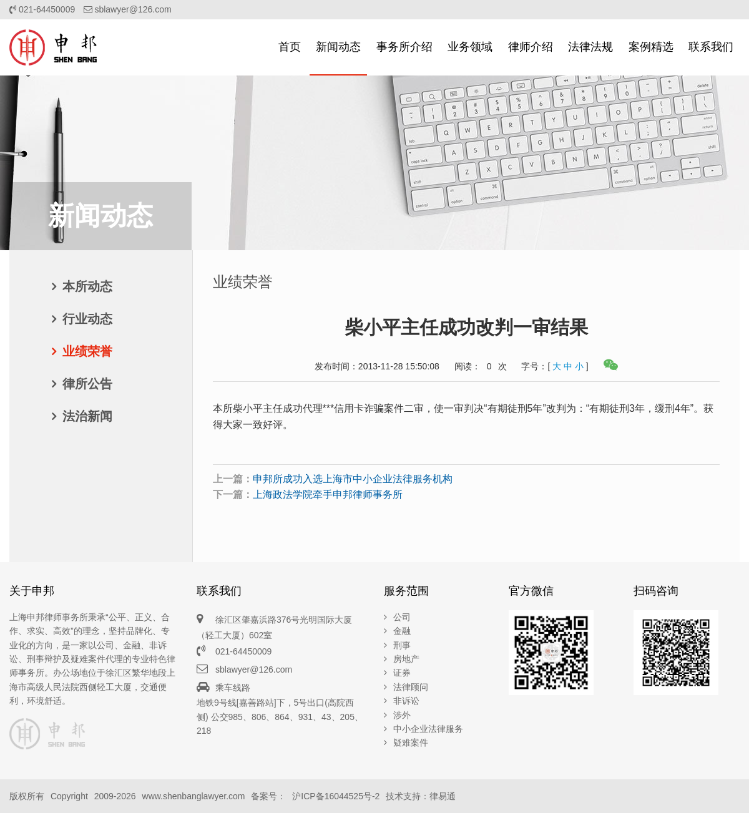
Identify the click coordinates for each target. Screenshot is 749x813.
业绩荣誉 (87, 351)
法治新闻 (87, 416)
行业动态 (87, 319)
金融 (402, 631)
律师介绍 (530, 47)
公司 (402, 617)
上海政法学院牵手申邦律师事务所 (328, 494)
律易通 (442, 796)
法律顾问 (410, 687)
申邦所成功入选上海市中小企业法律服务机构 (353, 479)
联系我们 (710, 47)
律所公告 (87, 384)
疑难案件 (410, 742)
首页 (289, 47)
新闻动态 (338, 47)
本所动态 (87, 286)
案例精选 (651, 47)
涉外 (402, 715)
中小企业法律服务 (428, 729)
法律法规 (590, 47)
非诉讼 (406, 701)
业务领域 (470, 47)
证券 (402, 673)
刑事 (402, 645)
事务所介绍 (404, 47)
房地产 (406, 659)
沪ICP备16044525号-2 (335, 796)
